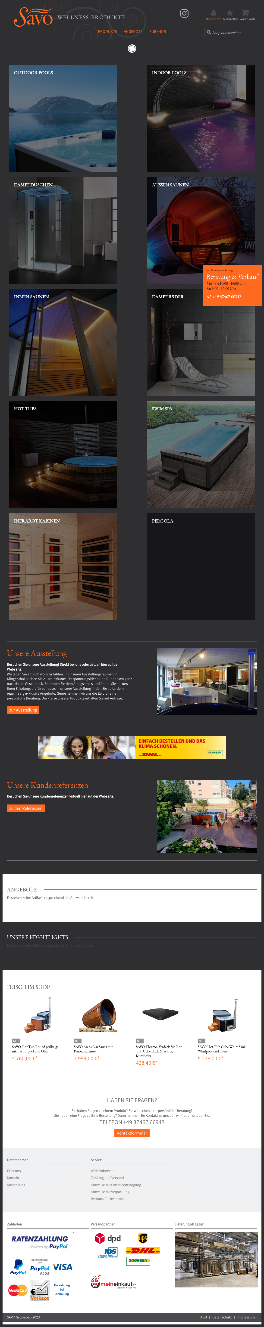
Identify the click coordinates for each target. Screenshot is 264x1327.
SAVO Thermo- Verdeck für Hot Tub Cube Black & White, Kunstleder (159, 1051)
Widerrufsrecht (102, 1170)
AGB (203, 1317)
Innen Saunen (31, 297)
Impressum (246, 1317)
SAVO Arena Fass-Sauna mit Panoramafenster (93, 1049)
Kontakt (13, 1177)
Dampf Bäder (168, 297)
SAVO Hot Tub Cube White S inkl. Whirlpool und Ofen (223, 1049)
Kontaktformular (132, 1133)
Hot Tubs (25, 409)
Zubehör (157, 31)
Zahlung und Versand (107, 1177)
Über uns (14, 1170)
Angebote (133, 31)
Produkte (107, 31)
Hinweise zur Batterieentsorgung (116, 1184)
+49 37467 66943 (224, 297)
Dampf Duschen (33, 185)
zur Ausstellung (23, 710)
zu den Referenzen (25, 808)
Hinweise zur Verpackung (110, 1191)
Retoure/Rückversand (107, 1198)
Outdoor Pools (33, 73)
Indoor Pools (169, 73)
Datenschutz (222, 1317)
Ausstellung (16, 1184)
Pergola (162, 521)
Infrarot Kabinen (37, 521)
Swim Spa (162, 409)
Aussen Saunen (170, 185)
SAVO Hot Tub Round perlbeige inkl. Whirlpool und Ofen (35, 1049)
